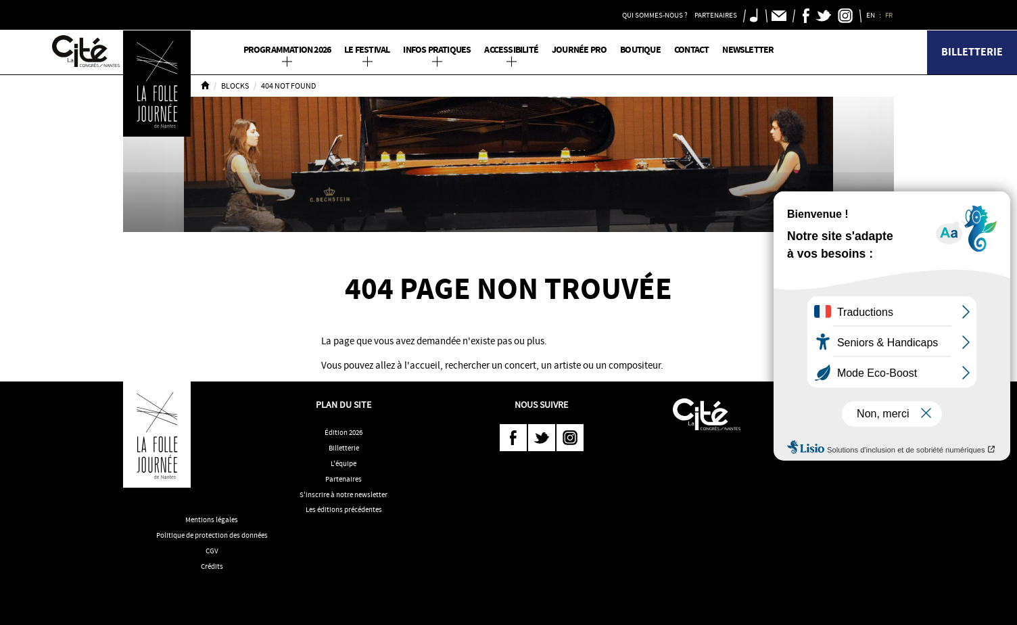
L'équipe (343, 463)
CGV (212, 550)
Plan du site (343, 404)
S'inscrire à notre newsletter (343, 494)
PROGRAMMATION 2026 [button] (287, 49)
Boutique (640, 49)
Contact (691, 49)
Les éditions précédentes (344, 509)
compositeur (635, 365)
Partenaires (343, 479)
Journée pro (579, 49)
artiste (567, 365)
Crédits (212, 566)
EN (871, 15)
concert (520, 365)
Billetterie (972, 52)
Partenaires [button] (715, 15)
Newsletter (748, 49)
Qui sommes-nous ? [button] (655, 15)
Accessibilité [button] (511, 49)
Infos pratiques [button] (437, 49)
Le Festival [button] (366, 49)
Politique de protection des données (212, 535)
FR (889, 15)
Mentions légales (211, 519)
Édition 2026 (343, 432)
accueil (425, 365)
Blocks (235, 85)
